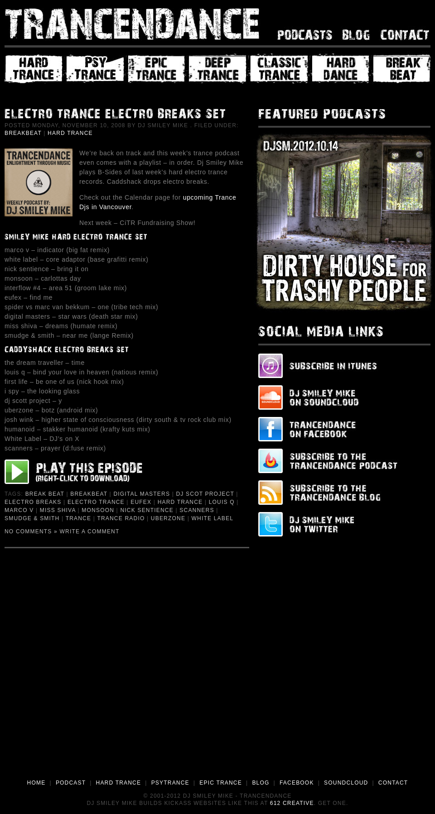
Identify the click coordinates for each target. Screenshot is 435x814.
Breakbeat (23, 133)
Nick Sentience (146, 510)
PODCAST (71, 783)
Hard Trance (70, 133)
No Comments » (31, 531)
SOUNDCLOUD (346, 783)
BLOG (260, 783)
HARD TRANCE (118, 783)
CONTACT (393, 783)
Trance (79, 518)
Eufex (140, 502)
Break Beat (44, 494)
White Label (213, 518)
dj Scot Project (205, 494)
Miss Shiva (58, 510)
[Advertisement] (104, 670)
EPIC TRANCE (220, 783)
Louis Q (222, 502)
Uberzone (168, 518)
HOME (36, 783)
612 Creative (292, 803)
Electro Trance (96, 502)
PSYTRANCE (170, 783)
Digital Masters (141, 494)
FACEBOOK (297, 783)
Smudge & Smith (32, 518)
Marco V (19, 510)
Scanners (196, 510)
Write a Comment (90, 531)
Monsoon (98, 510)
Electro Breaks (33, 502)
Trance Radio (121, 518)
